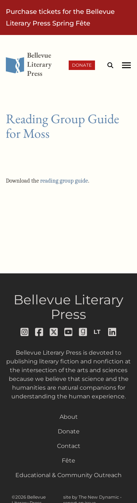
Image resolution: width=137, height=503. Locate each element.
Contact (68, 445)
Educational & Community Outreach (68, 475)
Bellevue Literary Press (68, 307)
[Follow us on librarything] (98, 332)
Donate (82, 65)
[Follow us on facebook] (39, 332)
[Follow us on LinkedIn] (112, 332)
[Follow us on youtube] (68, 332)
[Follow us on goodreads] (83, 332)
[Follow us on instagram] (24, 332)
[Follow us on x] (54, 332)
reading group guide (64, 181)
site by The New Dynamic (91, 497)
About (69, 416)
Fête (68, 460)
